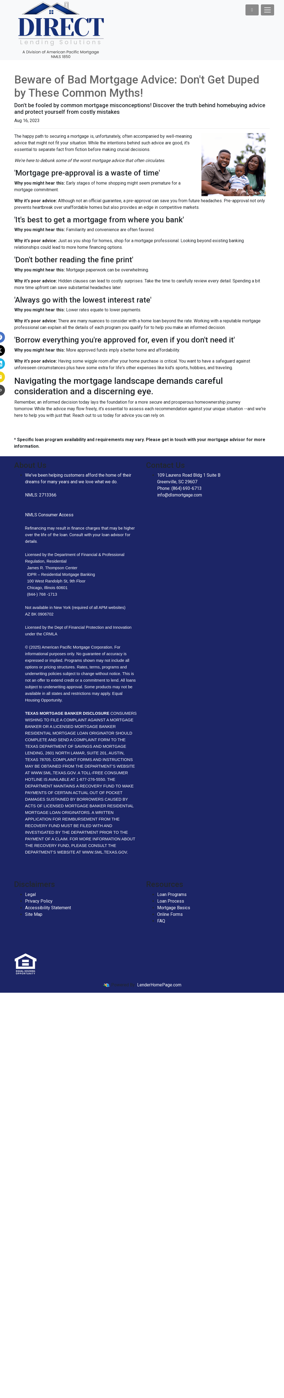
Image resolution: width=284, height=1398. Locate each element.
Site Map (33, 914)
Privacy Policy (39, 901)
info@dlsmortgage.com (179, 495)
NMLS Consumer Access (49, 514)
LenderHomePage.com (159, 984)
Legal (30, 894)
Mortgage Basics (173, 907)
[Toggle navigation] (267, 9)
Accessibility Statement (48, 907)
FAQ (161, 921)
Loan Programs (172, 894)
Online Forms (170, 914)
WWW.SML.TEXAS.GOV (104, 852)
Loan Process (170, 901)
